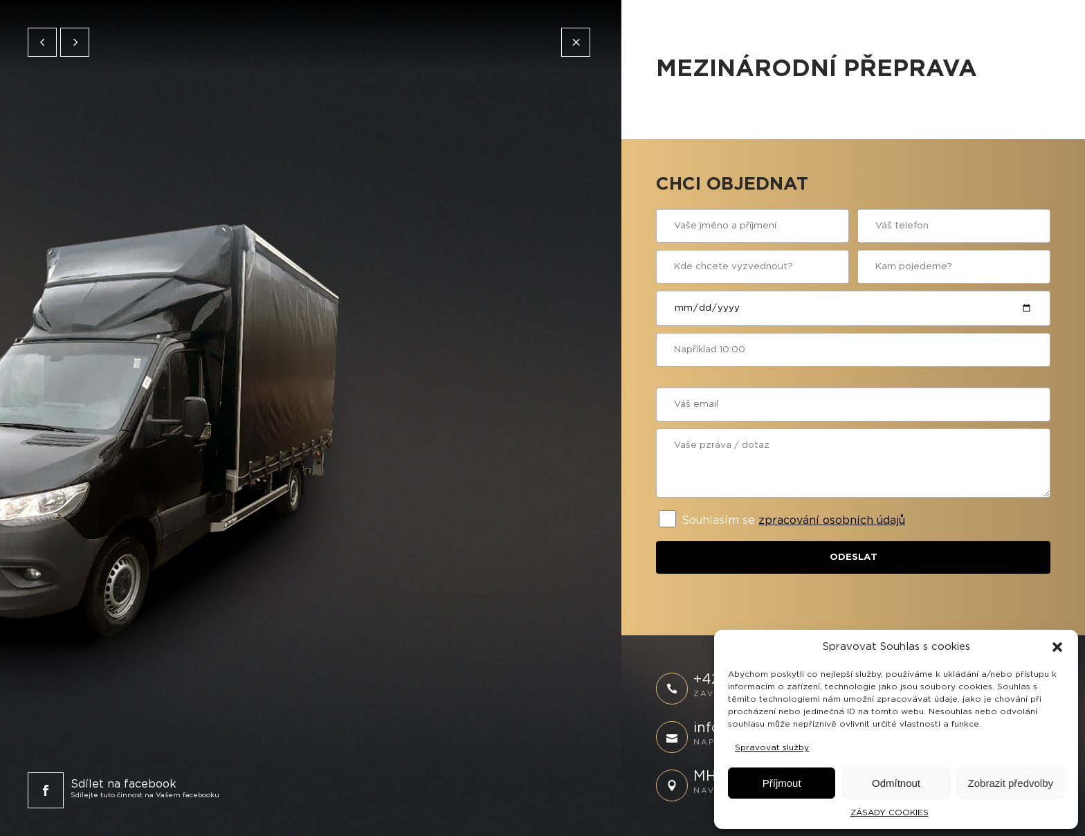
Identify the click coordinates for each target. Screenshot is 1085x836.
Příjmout (782, 783)
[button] (1057, 647)
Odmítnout (896, 783)
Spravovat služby (772, 747)
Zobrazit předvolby (1010, 783)
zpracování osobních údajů (831, 520)
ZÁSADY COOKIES (889, 812)
